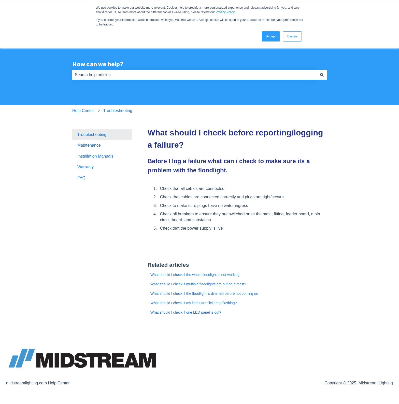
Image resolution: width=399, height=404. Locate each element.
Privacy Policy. (225, 12)
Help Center (83, 110)
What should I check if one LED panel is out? (185, 312)
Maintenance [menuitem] (89, 145)
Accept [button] (271, 36)
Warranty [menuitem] (85, 167)
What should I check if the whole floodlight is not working (194, 275)
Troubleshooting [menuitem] (91, 134)
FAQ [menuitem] (81, 178)
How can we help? (97, 64)
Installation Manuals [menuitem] (95, 156)
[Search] (322, 75)
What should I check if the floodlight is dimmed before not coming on (204, 293)
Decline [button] (292, 36)
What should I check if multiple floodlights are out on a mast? (198, 284)
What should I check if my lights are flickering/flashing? (193, 303)
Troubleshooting (117, 110)
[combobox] (194, 75)
